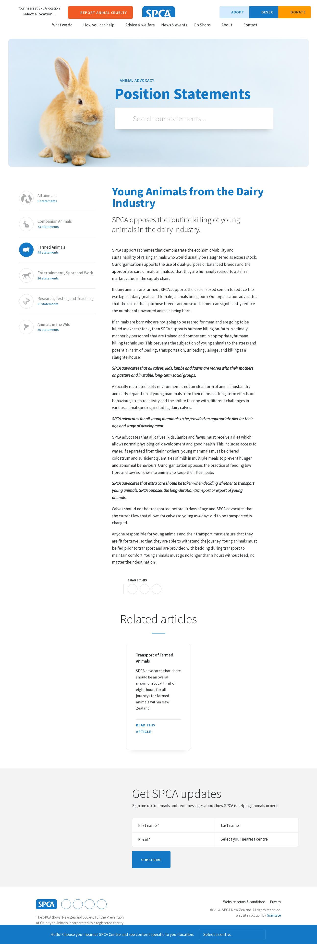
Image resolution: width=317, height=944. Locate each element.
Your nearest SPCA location (39, 8)
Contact (250, 29)
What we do (64, 29)
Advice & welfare (140, 29)
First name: (148, 825)
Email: (144, 839)
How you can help (101, 29)
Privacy (275, 902)
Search (126, 118)
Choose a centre (11, 11)
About (229, 29)
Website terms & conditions (244, 902)
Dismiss (272, 934)
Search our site (265, 29)
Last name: (230, 825)
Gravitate (274, 915)
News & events (174, 29)
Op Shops (204, 29)
